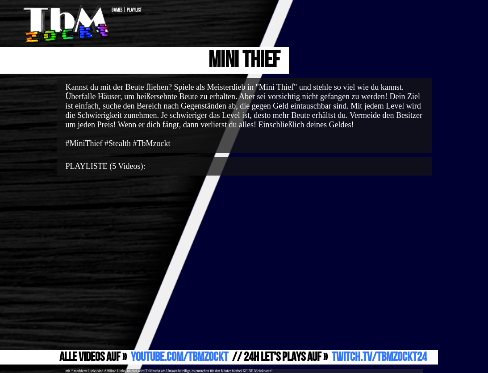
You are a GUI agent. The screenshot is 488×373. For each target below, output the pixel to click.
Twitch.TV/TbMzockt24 (379, 357)
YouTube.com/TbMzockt (179, 357)
